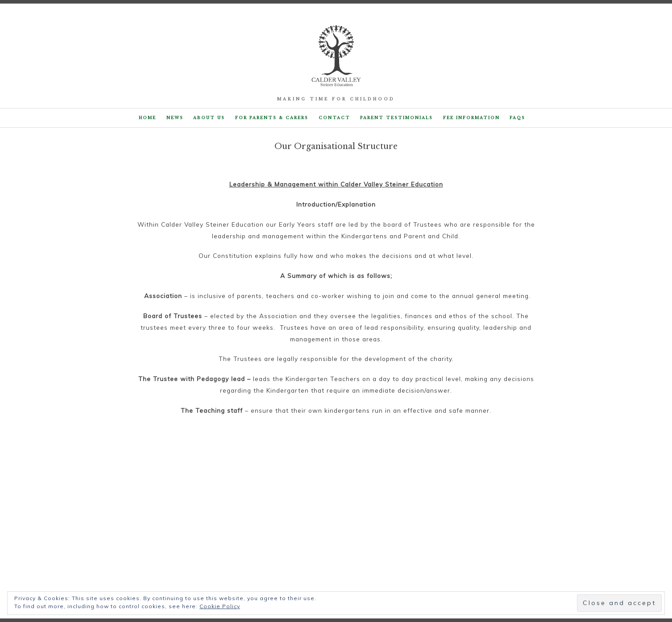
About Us (209, 117)
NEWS (174, 117)
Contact (334, 117)
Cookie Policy (219, 606)
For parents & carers (271, 117)
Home (147, 117)
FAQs (517, 117)
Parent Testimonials (396, 117)
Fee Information (471, 117)
